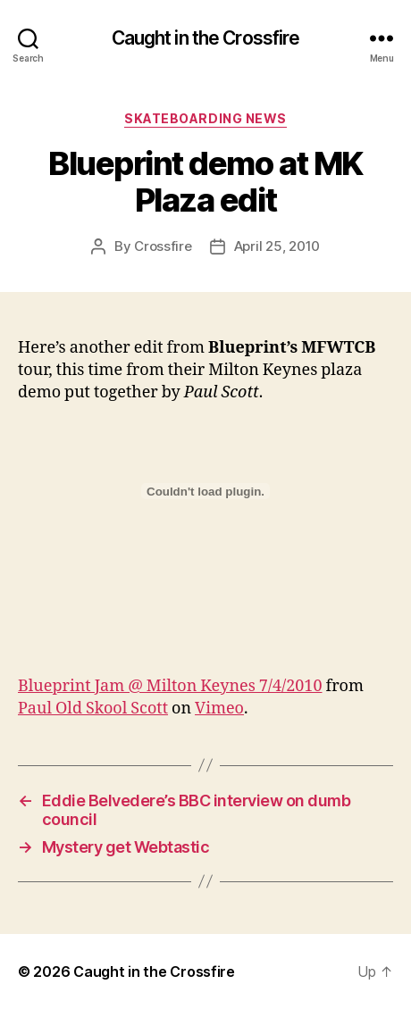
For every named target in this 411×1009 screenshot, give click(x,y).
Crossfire (163, 246)
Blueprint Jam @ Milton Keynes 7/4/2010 (170, 686)
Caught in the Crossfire (206, 38)
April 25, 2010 (277, 246)
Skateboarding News (205, 118)
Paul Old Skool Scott (93, 708)
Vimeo (219, 708)
